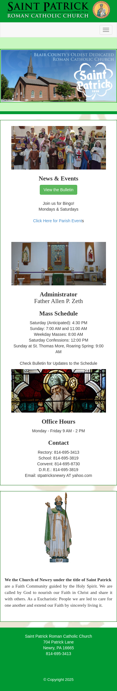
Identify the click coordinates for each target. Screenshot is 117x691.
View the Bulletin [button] (58, 189)
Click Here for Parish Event (57, 220)
